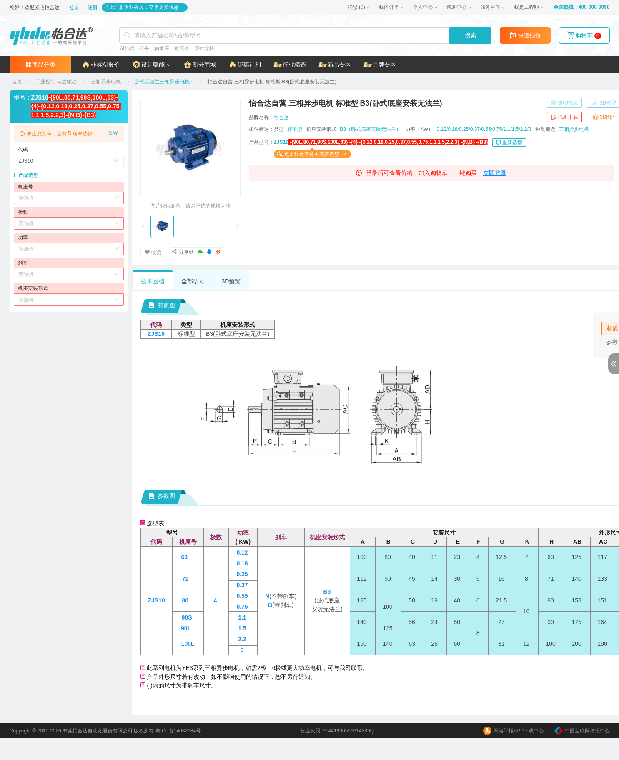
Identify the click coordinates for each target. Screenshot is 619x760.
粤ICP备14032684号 (178, 731)
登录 (74, 7)
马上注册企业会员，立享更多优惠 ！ (144, 7)
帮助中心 (456, 7)
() (356, 7)
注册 (93, 7)
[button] (151, 64)
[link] (17, 82)
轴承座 (161, 48)
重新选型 (509, 142)
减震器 (181, 48)
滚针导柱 (204, 48)
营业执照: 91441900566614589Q (337, 731)
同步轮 (126, 48)
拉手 (144, 48)
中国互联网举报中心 (582, 731)
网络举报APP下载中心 (513, 731)
